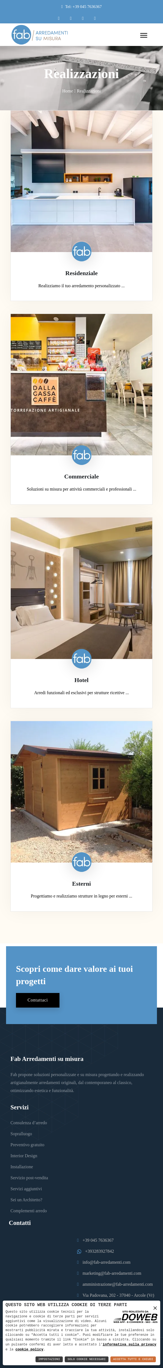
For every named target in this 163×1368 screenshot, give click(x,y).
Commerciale (81, 476)
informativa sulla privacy (129, 1344)
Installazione (21, 1166)
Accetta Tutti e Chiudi (133, 1359)
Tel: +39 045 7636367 (83, 6)
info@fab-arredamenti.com (107, 1262)
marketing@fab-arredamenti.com (112, 1273)
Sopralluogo (21, 1133)
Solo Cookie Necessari (86, 1359)
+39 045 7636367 (98, 1240)
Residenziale (81, 273)
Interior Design (23, 1155)
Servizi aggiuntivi (26, 1188)
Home (67, 91)
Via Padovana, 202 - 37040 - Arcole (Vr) (118, 1295)
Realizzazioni (89, 91)
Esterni (81, 883)
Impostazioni (49, 1359)
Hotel (81, 680)
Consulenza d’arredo (28, 1122)
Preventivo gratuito (27, 1144)
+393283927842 (99, 1251)
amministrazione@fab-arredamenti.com (118, 1284)
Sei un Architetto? (26, 1199)
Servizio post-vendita (29, 1177)
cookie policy (29, 1349)
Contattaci (38, 1000)
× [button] (155, 1307)
